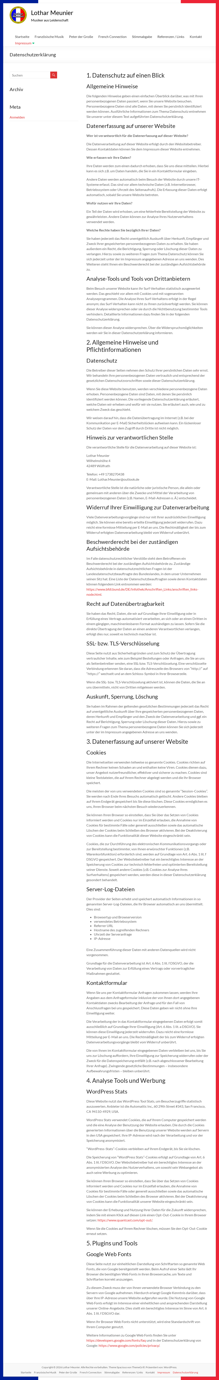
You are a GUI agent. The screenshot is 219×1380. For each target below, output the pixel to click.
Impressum (23, 43)
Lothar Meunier (57, 12)
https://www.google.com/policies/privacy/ (129, 1346)
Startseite (22, 37)
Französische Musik (49, 37)
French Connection (112, 37)
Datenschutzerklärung (185, 1372)
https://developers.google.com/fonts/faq (116, 1340)
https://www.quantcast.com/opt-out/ (125, 1220)
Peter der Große (81, 37)
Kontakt (196, 37)
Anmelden (17, 117)
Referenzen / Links (170, 37)
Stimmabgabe (142, 37)
